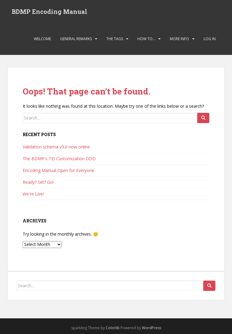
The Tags (114, 38)
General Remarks (76, 38)
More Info (179, 38)
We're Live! (33, 194)
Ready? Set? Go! (38, 182)
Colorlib (113, 327)
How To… (146, 38)
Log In (210, 38)
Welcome (42, 38)
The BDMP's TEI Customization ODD (59, 158)
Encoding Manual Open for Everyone (58, 170)
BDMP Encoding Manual (49, 11)
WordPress (151, 327)
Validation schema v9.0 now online (56, 147)
